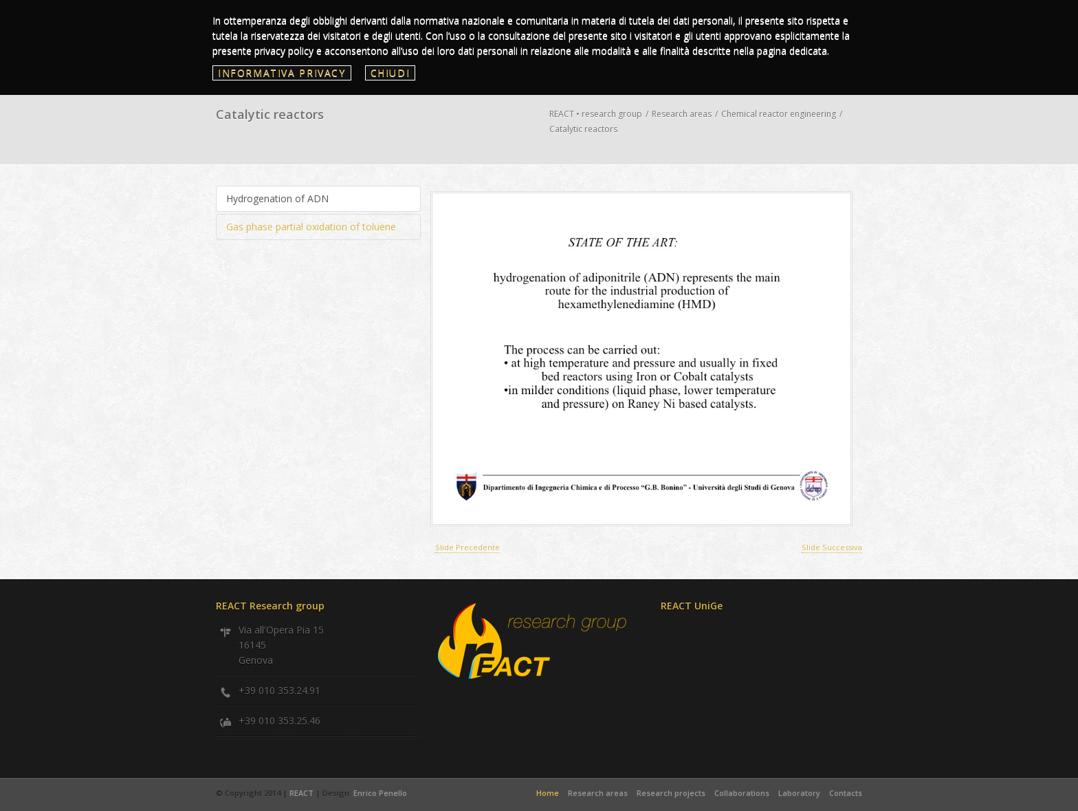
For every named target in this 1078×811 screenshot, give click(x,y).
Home (547, 793)
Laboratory (799, 793)
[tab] (318, 199)
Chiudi (390, 72)
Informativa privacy (282, 72)
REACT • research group (595, 114)
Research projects (671, 793)
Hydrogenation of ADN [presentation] (277, 198)
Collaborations (741, 793)
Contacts (845, 793)
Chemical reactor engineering (778, 114)
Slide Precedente (467, 547)
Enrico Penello (380, 793)
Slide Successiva (832, 547)
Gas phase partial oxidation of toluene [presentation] (311, 226)
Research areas (682, 114)
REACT (302, 793)
